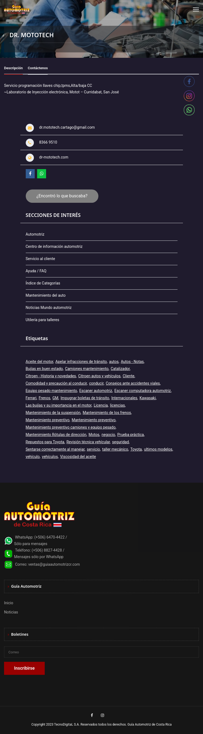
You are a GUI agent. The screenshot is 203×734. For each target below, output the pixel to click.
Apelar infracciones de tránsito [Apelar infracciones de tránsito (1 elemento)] (81, 361)
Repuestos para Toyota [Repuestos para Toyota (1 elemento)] (45, 442)
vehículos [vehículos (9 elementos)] (50, 456)
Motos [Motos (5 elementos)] (94, 434)
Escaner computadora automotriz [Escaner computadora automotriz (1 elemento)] (142, 390)
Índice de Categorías (43, 283)
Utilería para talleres (42, 320)
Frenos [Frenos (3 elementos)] (44, 398)
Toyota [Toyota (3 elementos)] (136, 449)
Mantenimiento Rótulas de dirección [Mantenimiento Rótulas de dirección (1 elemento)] (56, 434)
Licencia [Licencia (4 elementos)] (101, 405)
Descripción (13, 68)
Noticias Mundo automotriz (49, 307)
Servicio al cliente (40, 259)
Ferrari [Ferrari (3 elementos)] (31, 398)
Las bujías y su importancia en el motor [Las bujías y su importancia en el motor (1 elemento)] (59, 405)
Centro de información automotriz (54, 246)
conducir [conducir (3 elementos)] (96, 383)
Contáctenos (38, 68)
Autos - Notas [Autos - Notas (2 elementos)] (132, 361)
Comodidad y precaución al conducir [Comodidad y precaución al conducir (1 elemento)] (56, 383)
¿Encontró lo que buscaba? (62, 195)
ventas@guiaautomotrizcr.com (54, 564)
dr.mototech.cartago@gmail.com (67, 127)
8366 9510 (48, 142)
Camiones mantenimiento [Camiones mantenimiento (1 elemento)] (86, 368)
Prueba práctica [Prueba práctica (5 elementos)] (130, 434)
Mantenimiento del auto (46, 295)
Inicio (8, 603)
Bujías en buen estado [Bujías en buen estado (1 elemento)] (44, 368)
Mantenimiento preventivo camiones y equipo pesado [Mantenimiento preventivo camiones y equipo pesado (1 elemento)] (71, 427)
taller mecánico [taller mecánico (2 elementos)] (115, 449)
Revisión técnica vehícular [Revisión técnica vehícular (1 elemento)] (88, 442)
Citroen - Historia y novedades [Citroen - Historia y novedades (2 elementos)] (51, 376)
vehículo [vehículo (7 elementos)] (33, 456)
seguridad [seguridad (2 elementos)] (120, 442)
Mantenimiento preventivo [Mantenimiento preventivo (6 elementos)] (94, 420)
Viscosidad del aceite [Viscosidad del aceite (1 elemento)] (78, 456)
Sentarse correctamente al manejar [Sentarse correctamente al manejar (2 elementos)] (55, 449)
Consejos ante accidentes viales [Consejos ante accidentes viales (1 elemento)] (133, 383)
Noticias (11, 612)
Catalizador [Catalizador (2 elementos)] (120, 368)
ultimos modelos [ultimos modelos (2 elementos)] (158, 449)
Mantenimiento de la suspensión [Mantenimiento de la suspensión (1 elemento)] (53, 412)
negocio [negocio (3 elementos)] (108, 434)
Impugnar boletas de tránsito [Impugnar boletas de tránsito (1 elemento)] (85, 398)
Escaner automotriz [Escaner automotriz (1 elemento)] (95, 390)
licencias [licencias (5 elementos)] (117, 405)
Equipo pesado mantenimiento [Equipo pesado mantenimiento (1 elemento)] (51, 390)
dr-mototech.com (54, 157)
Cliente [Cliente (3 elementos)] (128, 376)
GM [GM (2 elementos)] (56, 398)
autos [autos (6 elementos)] (113, 361)
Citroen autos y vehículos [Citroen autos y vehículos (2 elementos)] (99, 376)
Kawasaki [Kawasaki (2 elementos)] (148, 398)
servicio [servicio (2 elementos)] (93, 449)
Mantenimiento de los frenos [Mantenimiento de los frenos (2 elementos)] (107, 412)
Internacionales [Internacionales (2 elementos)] (124, 398)
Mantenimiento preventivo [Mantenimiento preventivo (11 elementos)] (48, 420)
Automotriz (35, 234)
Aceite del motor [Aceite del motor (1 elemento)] (39, 361)
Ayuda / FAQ (36, 271)
